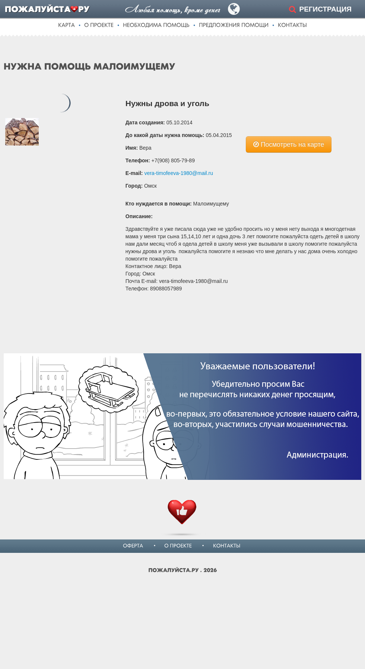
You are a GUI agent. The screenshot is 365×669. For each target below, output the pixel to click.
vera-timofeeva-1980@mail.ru (178, 173)
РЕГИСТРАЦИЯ (325, 9)
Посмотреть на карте (288, 144)
